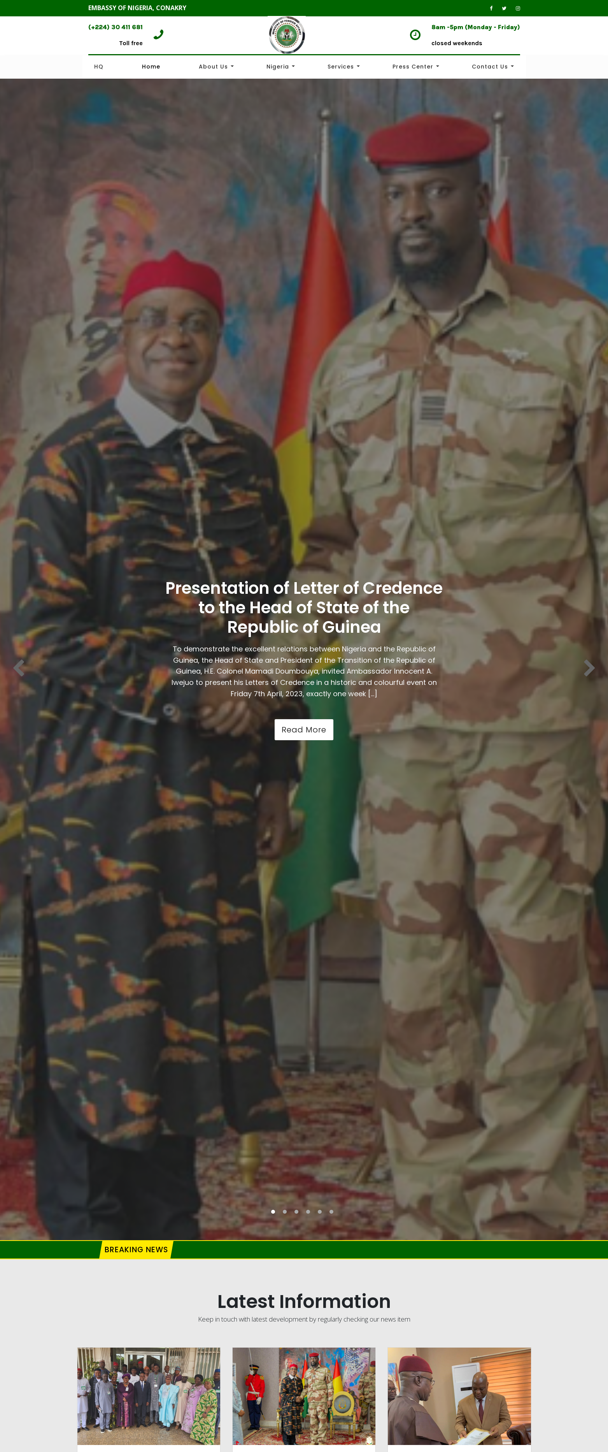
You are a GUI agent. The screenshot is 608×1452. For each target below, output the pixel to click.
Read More (304, 729)
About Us (213, 66)
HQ (98, 66)
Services (341, 66)
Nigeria (277, 66)
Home (151, 66)
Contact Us (490, 66)
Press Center (412, 66)
